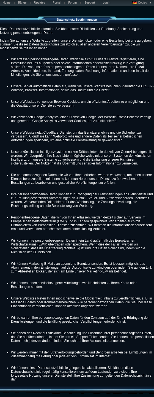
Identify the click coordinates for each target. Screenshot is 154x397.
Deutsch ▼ (142, 2)
